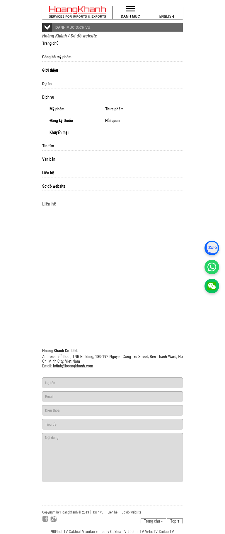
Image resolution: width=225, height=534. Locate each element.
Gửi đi (161, 489)
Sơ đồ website (53, 186)
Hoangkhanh (69, 512)
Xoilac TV (166, 531)
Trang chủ (50, 43)
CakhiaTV (76, 531)
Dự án (47, 83)
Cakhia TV (118, 531)
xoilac (90, 531)
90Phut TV (59, 531)
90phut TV (135, 531)
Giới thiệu (50, 70)
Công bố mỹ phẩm (56, 56)
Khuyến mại (59, 132)
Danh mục (130, 16)
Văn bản (48, 159)
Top (175, 521)
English (166, 16)
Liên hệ (48, 172)
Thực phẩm (114, 109)
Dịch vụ (48, 97)
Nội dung (112, 457)
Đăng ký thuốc (61, 120)
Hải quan (112, 120)
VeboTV (151, 531)
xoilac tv (102, 531)
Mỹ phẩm (57, 109)
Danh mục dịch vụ (72, 27)
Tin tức (48, 145)
